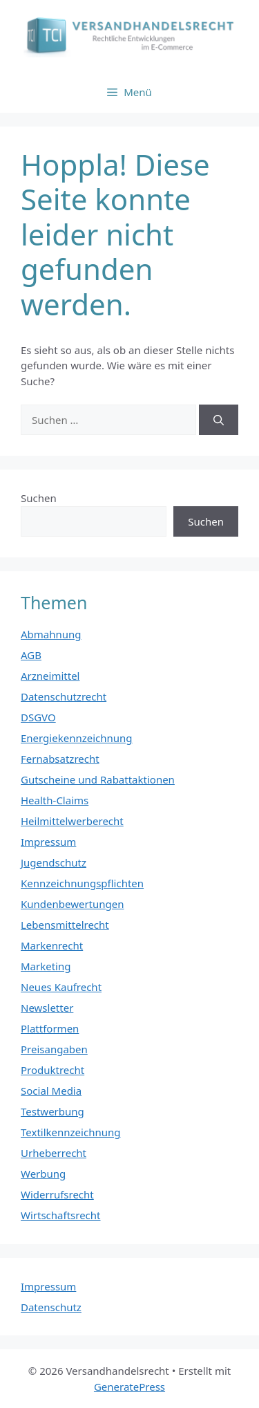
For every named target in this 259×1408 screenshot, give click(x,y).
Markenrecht (52, 945)
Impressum (48, 842)
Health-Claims (54, 800)
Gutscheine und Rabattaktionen (98, 779)
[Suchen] (218, 420)
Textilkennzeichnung (70, 1132)
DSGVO (38, 717)
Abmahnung (51, 634)
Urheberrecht (53, 1153)
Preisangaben (54, 1049)
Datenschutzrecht (63, 696)
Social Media (51, 1090)
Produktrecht (52, 1070)
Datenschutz (51, 1307)
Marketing (45, 966)
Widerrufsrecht (57, 1194)
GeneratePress (129, 1386)
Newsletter (47, 1008)
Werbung (43, 1173)
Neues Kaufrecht (61, 987)
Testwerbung (52, 1111)
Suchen (39, 498)
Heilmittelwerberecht (72, 821)
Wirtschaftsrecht (61, 1215)
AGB (31, 655)
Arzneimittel (50, 676)
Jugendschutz (53, 862)
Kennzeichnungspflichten (82, 883)
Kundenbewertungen (72, 904)
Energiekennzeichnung (77, 738)
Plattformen (50, 1028)
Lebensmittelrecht (65, 925)
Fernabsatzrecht (60, 759)
